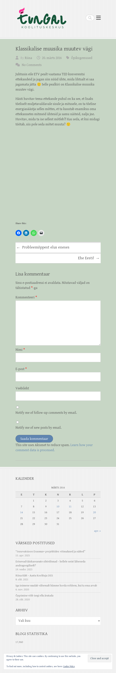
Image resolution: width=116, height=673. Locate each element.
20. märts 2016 (52, 58)
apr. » (97, 531)
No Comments (32, 65)
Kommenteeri (26, 297)
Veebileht (22, 388)
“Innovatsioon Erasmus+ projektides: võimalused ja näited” (50, 551)
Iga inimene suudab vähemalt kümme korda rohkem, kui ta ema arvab (56, 585)
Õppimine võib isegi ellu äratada (34, 595)
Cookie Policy (69, 666)
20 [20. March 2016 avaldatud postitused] (94, 512)
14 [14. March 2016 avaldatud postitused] (21, 512)
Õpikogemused (81, 58)
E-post (21, 369)
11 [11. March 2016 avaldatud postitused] (70, 506)
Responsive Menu (98, 18)
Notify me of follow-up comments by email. (46, 413)
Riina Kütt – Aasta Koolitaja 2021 (34, 575)
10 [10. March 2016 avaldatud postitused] (58, 506)
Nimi (20, 350)
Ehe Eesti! (89, 258)
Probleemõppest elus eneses (42, 248)
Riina (28, 58)
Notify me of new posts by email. (39, 428)
